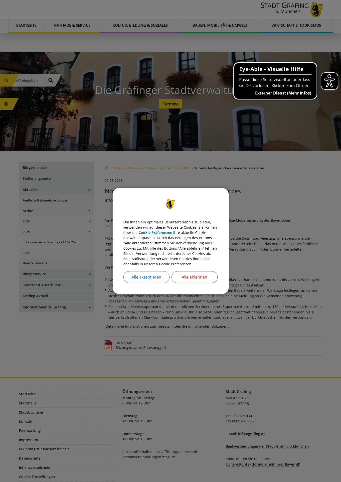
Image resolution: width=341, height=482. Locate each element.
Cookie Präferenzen (197, 228)
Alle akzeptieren (146, 283)
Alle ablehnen (194, 283)
